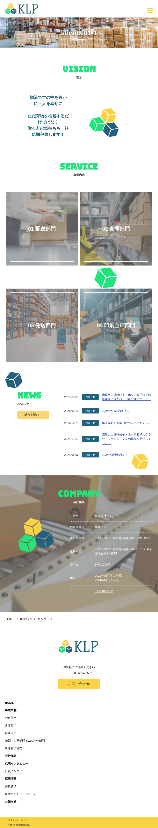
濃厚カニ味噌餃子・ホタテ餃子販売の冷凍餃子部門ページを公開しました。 (126, 397)
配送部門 (10, 717)
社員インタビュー (16, 771)
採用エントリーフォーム (21, 794)
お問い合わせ (79, 684)
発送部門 (10, 733)
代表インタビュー (16, 763)
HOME (9, 702)
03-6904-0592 (104, 591)
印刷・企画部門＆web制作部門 (25, 740)
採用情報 (10, 778)
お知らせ (90, 397)
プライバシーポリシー (18, 820)
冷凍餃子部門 (13, 748)
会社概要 (10, 756)
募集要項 (10, 786)
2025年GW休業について (118, 410)
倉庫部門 (10, 725)
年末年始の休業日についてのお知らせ (126, 423)
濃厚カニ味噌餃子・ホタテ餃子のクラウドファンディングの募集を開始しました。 (126, 439)
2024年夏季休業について (118, 454)
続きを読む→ (33, 414)
